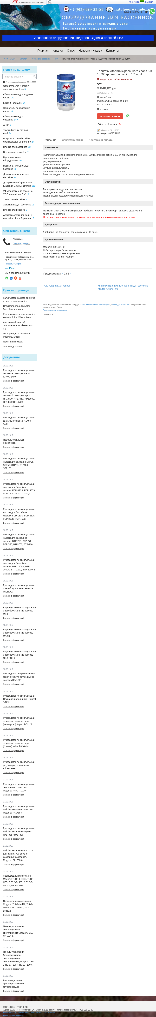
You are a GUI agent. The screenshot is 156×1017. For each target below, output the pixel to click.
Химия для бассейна (41, 59)
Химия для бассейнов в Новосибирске (94, 305)
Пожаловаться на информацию (55, 310)
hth (56, 59)
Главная (43, 50)
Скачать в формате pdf (13, 381)
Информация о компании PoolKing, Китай (16, 335)
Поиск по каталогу (16, 69)
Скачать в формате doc (13, 447)
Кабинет (149, 2)
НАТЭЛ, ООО (9, 59)
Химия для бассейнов (120, 305)
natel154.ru (9, 268)
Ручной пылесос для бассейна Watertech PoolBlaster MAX (19, 316)
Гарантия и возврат (13, 341)
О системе (134, 2)
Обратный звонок (107, 124)
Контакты (112, 50)
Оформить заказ (110, 116)
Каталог (57, 50)
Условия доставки (12, 346)
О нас (71, 50)
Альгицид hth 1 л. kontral (57, 285)
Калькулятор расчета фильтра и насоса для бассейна (19, 299)
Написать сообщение (13, 1015)
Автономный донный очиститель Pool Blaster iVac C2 (18, 325)
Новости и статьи (90, 50)
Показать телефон (21, 243)
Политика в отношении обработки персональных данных (29, 1012)
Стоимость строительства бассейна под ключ (16, 308)
